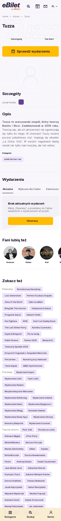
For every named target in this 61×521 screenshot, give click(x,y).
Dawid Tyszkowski (47, 461)
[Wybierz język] (54, 6)
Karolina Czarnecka (41, 327)
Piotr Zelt (27, 429)
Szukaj (30, 514)
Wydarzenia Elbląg (14, 410)
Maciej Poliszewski (14, 506)
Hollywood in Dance (41, 308)
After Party (31, 436)
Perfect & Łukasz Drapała (39, 295)
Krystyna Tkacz (12, 474)
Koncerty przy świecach (35, 359)
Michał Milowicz (12, 442)
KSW (25, 321)
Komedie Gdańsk (36, 410)
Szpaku (44, 449)
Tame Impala (11, 366)
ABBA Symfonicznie (32, 366)
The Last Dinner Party (15, 327)
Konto (50, 514)
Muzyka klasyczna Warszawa (19, 391)
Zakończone (53, 189)
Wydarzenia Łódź (13, 378)
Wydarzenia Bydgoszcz (39, 404)
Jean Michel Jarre (13, 468)
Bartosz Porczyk (34, 442)
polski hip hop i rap (12, 159)
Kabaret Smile (34, 315)
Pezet (8, 461)
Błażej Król (48, 340)
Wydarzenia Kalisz (13, 404)
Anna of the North (13, 302)
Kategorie (10, 514)
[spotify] (21, 102)
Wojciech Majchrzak (14, 493)
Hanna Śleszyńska (37, 487)
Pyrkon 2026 (30, 340)
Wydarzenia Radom (14, 385)
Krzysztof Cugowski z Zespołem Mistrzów (26, 353)
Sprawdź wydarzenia (30, 51)
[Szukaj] (29, 6)
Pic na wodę (33, 334)
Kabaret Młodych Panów (38, 474)
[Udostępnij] (14, 38)
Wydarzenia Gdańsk (42, 398)
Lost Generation (13, 295)
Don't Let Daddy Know (44, 321)
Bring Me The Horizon (15, 308)
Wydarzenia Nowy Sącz (16, 417)
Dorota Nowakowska (35, 455)
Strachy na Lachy (46, 429)
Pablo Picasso (11, 340)
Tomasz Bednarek (36, 481)
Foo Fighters (11, 321)
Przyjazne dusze (13, 315)
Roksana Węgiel (12, 436)
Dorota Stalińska (13, 481)
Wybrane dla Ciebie (29, 189)
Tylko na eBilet (35, 302)
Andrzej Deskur (24, 461)
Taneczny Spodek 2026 (16, 346)
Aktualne (8, 189)
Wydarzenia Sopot (25, 372)
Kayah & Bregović (13, 334)
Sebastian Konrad (36, 468)
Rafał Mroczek (12, 455)
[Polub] (31, 38)
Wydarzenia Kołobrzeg (16, 398)
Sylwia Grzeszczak (34, 500)
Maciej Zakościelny (14, 449)
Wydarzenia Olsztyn (43, 417)
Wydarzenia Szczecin (39, 423)
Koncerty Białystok (14, 423)
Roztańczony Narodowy (29, 289)
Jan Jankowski (36, 506)
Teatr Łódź (32, 378)
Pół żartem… (11, 359)
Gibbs (32, 449)
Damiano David (12, 500)
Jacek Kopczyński (13, 487)
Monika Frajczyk (37, 493)
